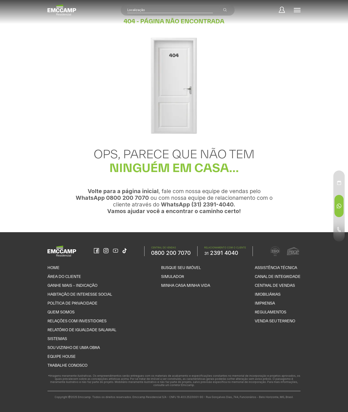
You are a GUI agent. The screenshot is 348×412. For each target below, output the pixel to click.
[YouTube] (115, 251)
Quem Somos (61, 312)
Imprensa (265, 303)
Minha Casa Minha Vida (185, 285)
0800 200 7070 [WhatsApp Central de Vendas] (171, 253)
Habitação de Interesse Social (79, 294)
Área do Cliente (64, 276)
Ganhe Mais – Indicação (72, 285)
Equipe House (61, 356)
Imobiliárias (268, 294)
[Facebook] (96, 251)
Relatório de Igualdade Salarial (81, 330)
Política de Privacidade (72, 303)
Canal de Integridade (278, 276)
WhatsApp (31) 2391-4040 (197, 204)
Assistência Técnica (276, 267)
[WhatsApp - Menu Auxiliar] (339, 206)
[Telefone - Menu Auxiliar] (339, 229)
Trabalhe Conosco (67, 365)
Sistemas (57, 339)
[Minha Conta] (282, 10)
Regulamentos (270, 312)
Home (53, 267)
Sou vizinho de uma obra (73, 347)
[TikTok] (125, 251)
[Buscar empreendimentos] (225, 10)
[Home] (61, 10)
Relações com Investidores (77, 321)
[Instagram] (106, 251)
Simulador (172, 276)
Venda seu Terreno (275, 321)
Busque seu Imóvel (181, 267)
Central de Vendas (275, 285)
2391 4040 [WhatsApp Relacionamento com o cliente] (221, 253)
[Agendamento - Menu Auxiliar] (339, 183)
